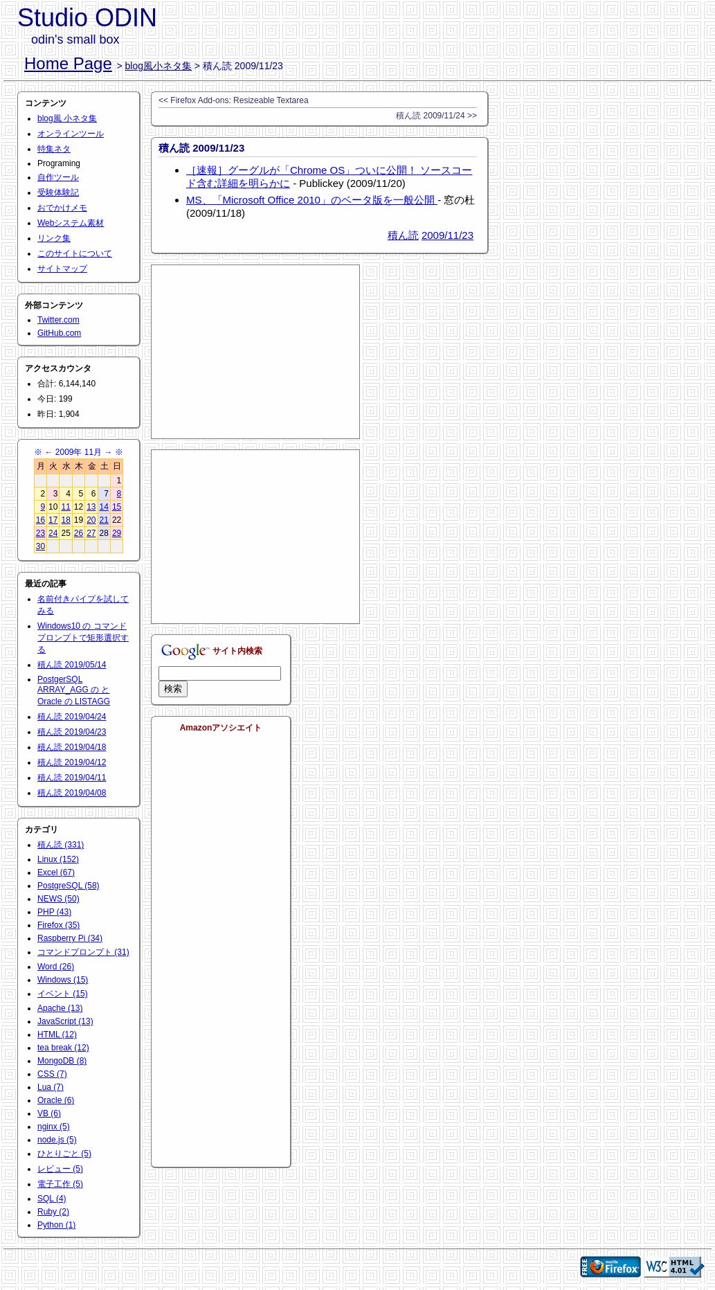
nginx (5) (53, 1126)
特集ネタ (54, 149)
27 (91, 533)
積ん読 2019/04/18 (71, 747)
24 (52, 533)
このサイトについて (74, 253)
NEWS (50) (58, 899)
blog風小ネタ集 (158, 65)
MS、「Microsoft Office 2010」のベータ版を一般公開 (311, 200)
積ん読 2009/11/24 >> (436, 115)
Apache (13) (59, 1008)
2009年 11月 (78, 452)
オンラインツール (70, 133)
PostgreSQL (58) (68, 885)
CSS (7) (52, 1074)
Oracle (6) (55, 1100)
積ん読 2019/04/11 (71, 777)
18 (65, 520)
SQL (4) (51, 1198)
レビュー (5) (60, 1169)
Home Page (68, 63)
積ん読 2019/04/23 (71, 732)
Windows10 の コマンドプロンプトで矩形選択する (83, 637)
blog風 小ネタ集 (67, 118)
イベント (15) (62, 993)
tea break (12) (63, 1047)
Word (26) (55, 966)
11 (65, 507)
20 (91, 520)
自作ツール (58, 177)
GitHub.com (59, 333)
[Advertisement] (255, 351)
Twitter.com (58, 320)
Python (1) (56, 1225)
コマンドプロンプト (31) (83, 952)
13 (91, 507)
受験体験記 (58, 192)
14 (104, 507)
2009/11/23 (447, 235)
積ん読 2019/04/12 (71, 762)
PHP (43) (54, 912)
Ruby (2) (53, 1212)
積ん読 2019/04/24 (71, 717)
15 (116, 507)
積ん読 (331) (60, 845)
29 (116, 533)
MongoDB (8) (62, 1061)
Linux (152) (58, 859)
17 (52, 520)
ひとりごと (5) (64, 1153)
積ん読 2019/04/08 (71, 793)
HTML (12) (57, 1034)
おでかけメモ (62, 208)
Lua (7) (50, 1087)
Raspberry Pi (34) (69, 938)
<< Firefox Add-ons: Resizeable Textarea (234, 100)
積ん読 (403, 235)
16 (40, 520)
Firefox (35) (58, 925)
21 (104, 520)
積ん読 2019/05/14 (71, 665)
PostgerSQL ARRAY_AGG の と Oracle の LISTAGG (73, 690)
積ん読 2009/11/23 (201, 148)
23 (40, 533)
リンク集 (54, 238)
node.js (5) (57, 1140)
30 (40, 546)
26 (78, 533)
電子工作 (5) (60, 1184)
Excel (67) (56, 872)
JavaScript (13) (65, 1021)
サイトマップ (62, 269)
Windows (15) (62, 980)
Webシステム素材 (70, 223)
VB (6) (49, 1113)
